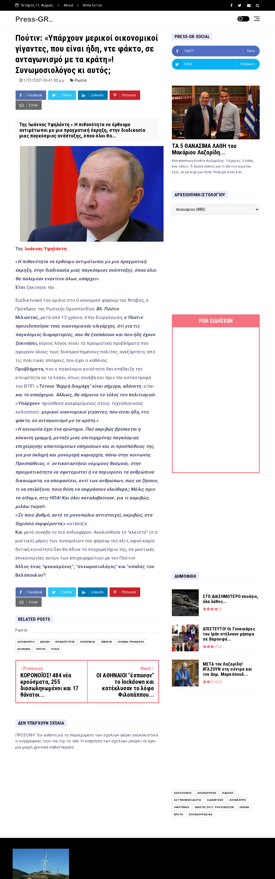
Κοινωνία (24, 649)
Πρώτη (41, 649)
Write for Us (92, 5)
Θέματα (106, 641)
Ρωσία (81, 80)
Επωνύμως (87, 641)
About (69, 5)
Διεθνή (45, 641)
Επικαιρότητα (65, 641)
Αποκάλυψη (25, 641)
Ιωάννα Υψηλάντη (131, 641)
